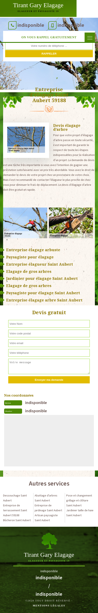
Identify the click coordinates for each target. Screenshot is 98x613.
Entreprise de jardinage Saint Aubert (48, 507)
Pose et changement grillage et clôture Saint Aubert (79, 500)
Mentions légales (49, 605)
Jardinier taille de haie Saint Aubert (79, 512)
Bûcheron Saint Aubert (17, 520)
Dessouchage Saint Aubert (15, 498)
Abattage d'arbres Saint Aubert (46, 498)
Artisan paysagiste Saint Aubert (46, 517)
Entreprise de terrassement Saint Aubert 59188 (15, 510)
